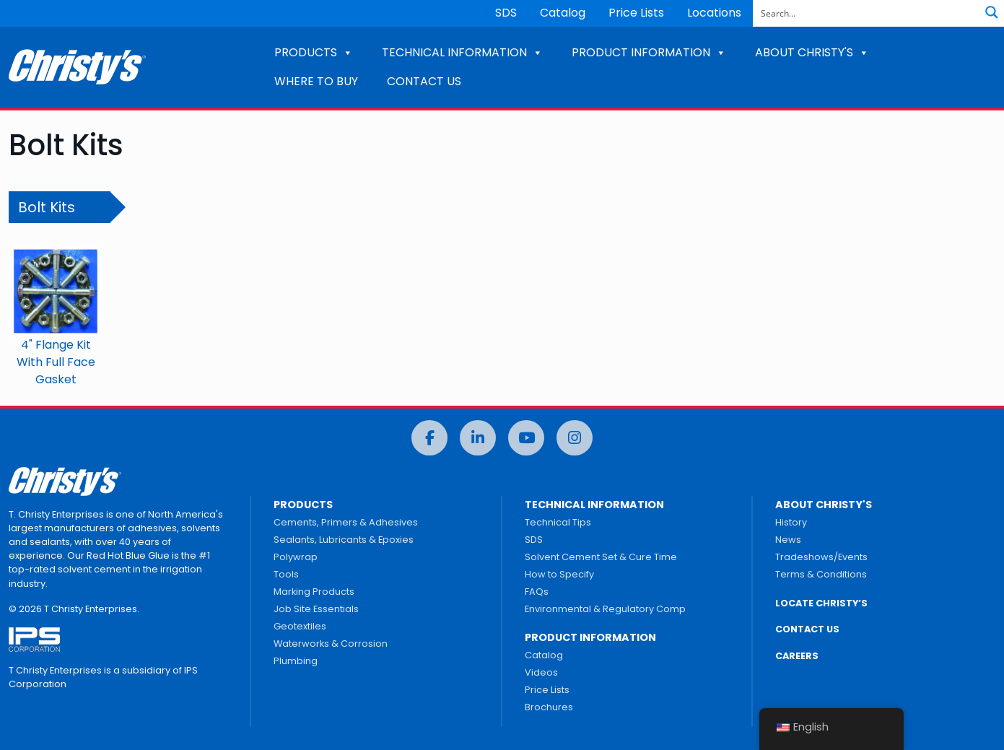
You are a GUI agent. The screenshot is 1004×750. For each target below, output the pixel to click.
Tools (286, 574)
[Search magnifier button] (991, 12)
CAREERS (797, 656)
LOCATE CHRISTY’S (821, 603)
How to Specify (559, 574)
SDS (506, 12)
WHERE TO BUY (316, 81)
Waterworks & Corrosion (331, 643)
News (788, 539)
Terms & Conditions (821, 574)
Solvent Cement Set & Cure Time (601, 557)
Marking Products (314, 591)
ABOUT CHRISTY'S (812, 52)
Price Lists (636, 12)
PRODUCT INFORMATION (649, 52)
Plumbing (296, 661)
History (791, 522)
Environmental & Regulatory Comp (605, 609)
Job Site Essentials (316, 609)
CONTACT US (424, 81)
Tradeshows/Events (821, 557)
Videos (541, 672)
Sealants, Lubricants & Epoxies (344, 539)
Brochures (549, 707)
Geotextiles (300, 626)
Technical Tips (558, 522)
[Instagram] (574, 437)
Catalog (562, 12)
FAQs (537, 591)
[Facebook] (429, 437)
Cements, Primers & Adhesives (346, 522)
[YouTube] (526, 437)
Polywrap (296, 557)
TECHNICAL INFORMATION (462, 52)
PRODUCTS (313, 52)
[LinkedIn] (478, 437)
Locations (714, 12)
